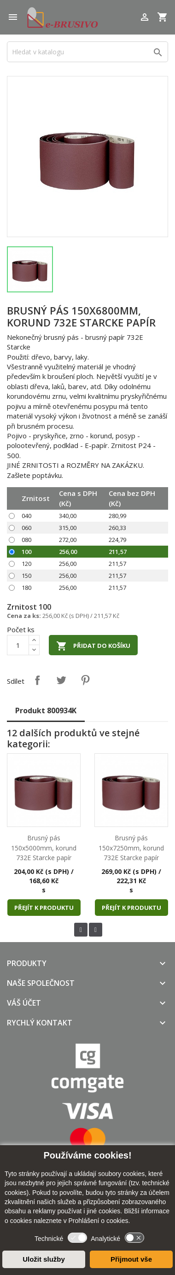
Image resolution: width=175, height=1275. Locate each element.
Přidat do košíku (93, 646)
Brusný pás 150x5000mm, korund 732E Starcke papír (43, 847)
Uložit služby (44, 1259)
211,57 (118, 551)
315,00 (67, 528)
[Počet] (18, 645)
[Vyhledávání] (87, 51)
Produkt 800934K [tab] (45, 710)
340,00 (67, 516)
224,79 (117, 540)
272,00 (67, 540)
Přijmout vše (131, 1259)
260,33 (117, 528)
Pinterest (85, 680)
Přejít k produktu (44, 907)
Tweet (61, 680)
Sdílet (37, 680)
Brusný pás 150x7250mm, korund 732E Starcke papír (131, 847)
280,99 (117, 516)
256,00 (68, 551)
